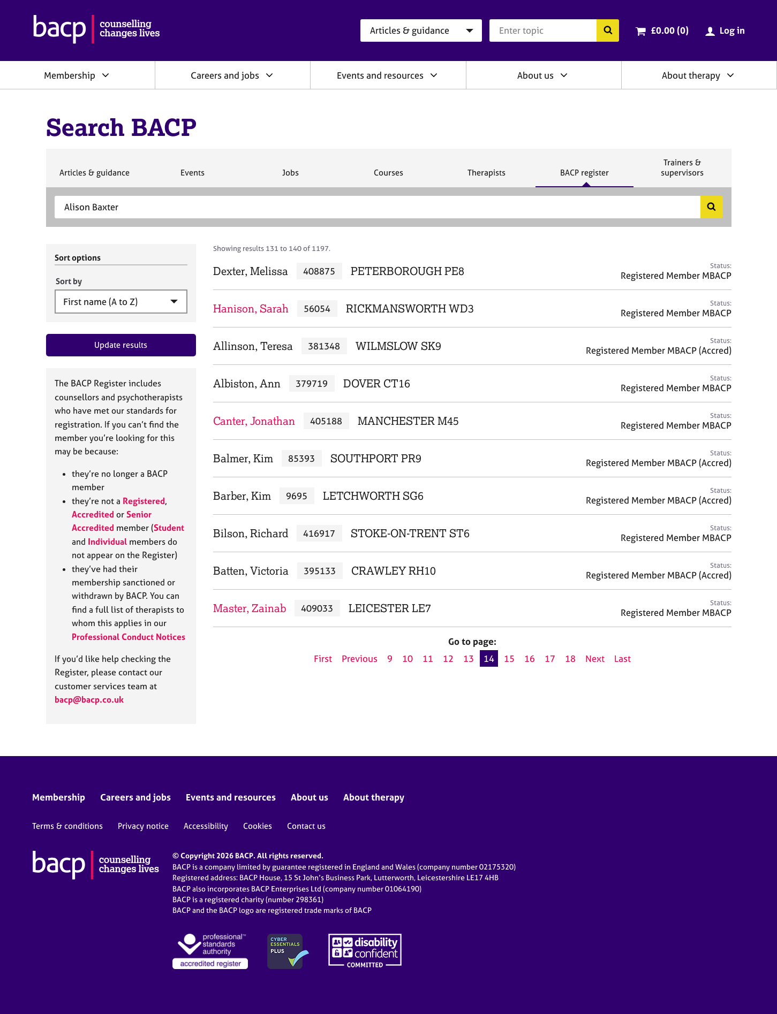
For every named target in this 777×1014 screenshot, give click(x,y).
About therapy (691, 75)
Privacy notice (143, 826)
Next (595, 658)
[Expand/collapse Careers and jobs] (269, 75)
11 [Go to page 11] (428, 658)
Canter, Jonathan (254, 421)
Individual (107, 541)
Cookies (257, 826)
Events (192, 177)
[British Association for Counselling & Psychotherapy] (96, 30)
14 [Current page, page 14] (489, 658)
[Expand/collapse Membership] (105, 75)
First (323, 658)
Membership (69, 75)
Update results (120, 345)
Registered (144, 500)
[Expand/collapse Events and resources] (434, 75)
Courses (388, 177)
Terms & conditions (67, 826)
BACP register (584, 177)
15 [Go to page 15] (509, 658)
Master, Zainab (249, 608)
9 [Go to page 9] (390, 658)
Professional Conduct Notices (128, 636)
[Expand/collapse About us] (564, 75)
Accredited (93, 514)
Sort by (69, 281)
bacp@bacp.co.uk (89, 699)
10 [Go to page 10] (407, 658)
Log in (732, 30)
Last (622, 658)
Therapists (486, 177)
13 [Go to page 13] (468, 658)
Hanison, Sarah (251, 308)
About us (535, 75)
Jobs (290, 177)
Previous (360, 658)
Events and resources (380, 75)
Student (169, 527)
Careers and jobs (225, 75)
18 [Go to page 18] (570, 658)
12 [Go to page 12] (448, 658)
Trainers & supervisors (682, 172)
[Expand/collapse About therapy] (730, 75)
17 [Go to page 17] (550, 658)
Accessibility (206, 826)
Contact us (306, 826)
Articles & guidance (94, 177)
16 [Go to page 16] (529, 658)
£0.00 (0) (670, 30)
